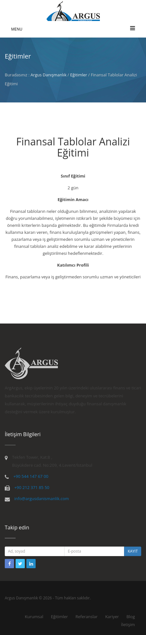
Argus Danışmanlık (48, 75)
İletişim (128, 624)
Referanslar (86, 616)
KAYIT (133, 551)
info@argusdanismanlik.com (41, 498)
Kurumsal (34, 616)
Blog (130, 616)
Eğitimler (78, 75)
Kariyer (112, 616)
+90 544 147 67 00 (30, 476)
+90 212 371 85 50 (31, 487)
